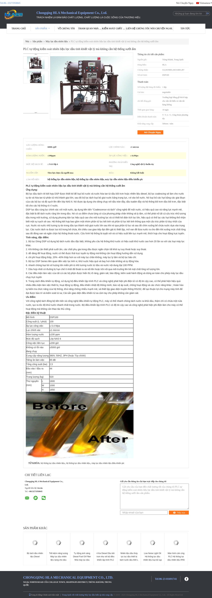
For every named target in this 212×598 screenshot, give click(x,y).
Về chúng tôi (66, 28)
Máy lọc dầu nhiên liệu (57, 41)
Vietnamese (206, 3)
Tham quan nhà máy (90, 28)
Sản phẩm (42, 28)
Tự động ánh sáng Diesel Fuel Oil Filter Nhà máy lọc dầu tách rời (82, 558)
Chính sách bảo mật (51, 595)
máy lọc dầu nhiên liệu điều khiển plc (108, 463)
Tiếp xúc (179, 512)
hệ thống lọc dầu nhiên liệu (53, 463)
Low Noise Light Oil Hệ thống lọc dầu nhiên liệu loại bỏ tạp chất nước (152, 558)
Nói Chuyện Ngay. (185, 3)
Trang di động (35, 595)
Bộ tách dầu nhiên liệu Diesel (35, 555)
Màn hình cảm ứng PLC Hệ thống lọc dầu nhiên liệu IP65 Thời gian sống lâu (176, 558)
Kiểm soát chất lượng (114, 28)
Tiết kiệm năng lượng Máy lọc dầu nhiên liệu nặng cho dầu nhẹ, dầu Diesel (58, 558)
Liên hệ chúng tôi (137, 28)
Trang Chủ (19, 28)
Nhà (27, 41)
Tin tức (185, 28)
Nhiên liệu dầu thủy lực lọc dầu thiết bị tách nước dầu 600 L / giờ (129, 558)
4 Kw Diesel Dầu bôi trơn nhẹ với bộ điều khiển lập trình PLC (105, 556)
